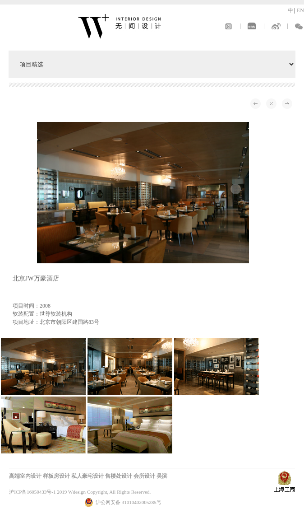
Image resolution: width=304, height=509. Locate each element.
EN (300, 10)
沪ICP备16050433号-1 (32, 492)
